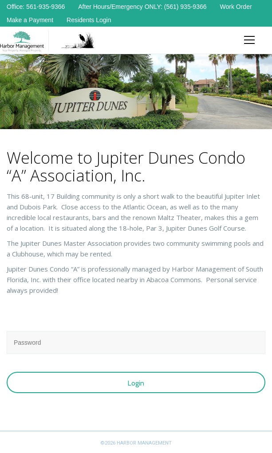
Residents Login (89, 20)
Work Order (236, 6)
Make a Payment (30, 20)
